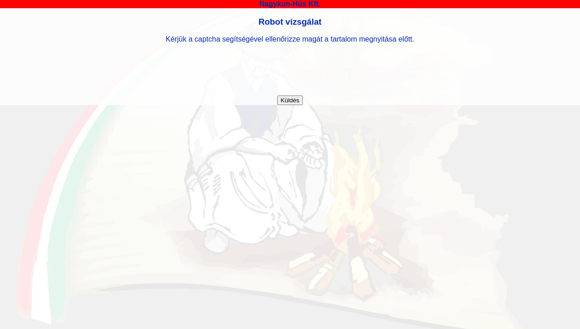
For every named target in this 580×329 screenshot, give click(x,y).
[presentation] (290, 69)
